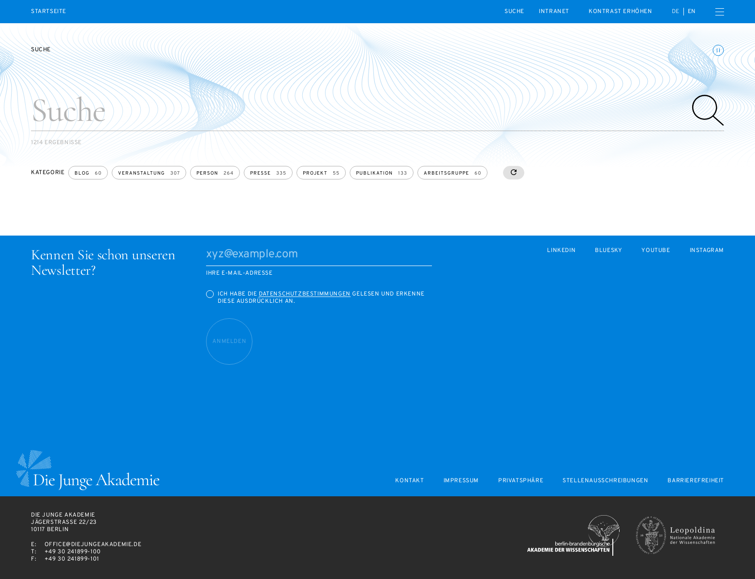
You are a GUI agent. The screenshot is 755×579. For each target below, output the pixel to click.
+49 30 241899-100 (72, 552)
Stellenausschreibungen (605, 481)
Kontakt (409, 481)
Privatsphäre (520, 481)
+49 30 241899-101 (71, 559)
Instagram (707, 250)
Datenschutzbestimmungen (305, 294)
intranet (554, 11)
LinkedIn (561, 250)
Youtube (655, 250)
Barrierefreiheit (695, 481)
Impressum (461, 481)
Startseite (48, 11)
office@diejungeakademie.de (93, 545)
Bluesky (608, 250)
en (692, 11)
